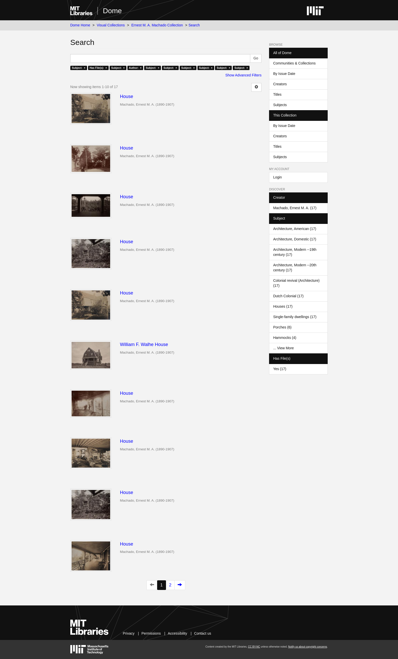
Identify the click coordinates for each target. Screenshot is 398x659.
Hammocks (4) (284, 338)
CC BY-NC (254, 646)
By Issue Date (284, 74)
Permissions (151, 633)
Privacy (129, 633)
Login (277, 177)
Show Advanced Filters (243, 75)
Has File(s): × (98, 67)
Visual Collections (111, 25)
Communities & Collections (294, 63)
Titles (277, 94)
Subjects (280, 105)
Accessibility (177, 633)
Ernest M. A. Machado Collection (157, 25)
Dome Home (80, 25)
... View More (283, 348)
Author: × (135, 67)
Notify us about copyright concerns (307, 646)
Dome (112, 11)
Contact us (202, 633)
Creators (280, 84)
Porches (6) (282, 327)
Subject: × (78, 67)
